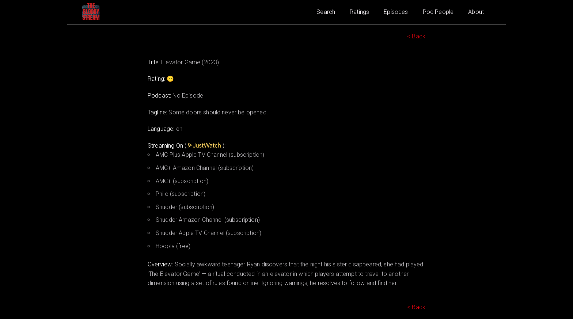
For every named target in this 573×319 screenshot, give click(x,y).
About (476, 11)
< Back (416, 36)
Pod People (438, 11)
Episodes (396, 11)
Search (325, 11)
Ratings (359, 11)
